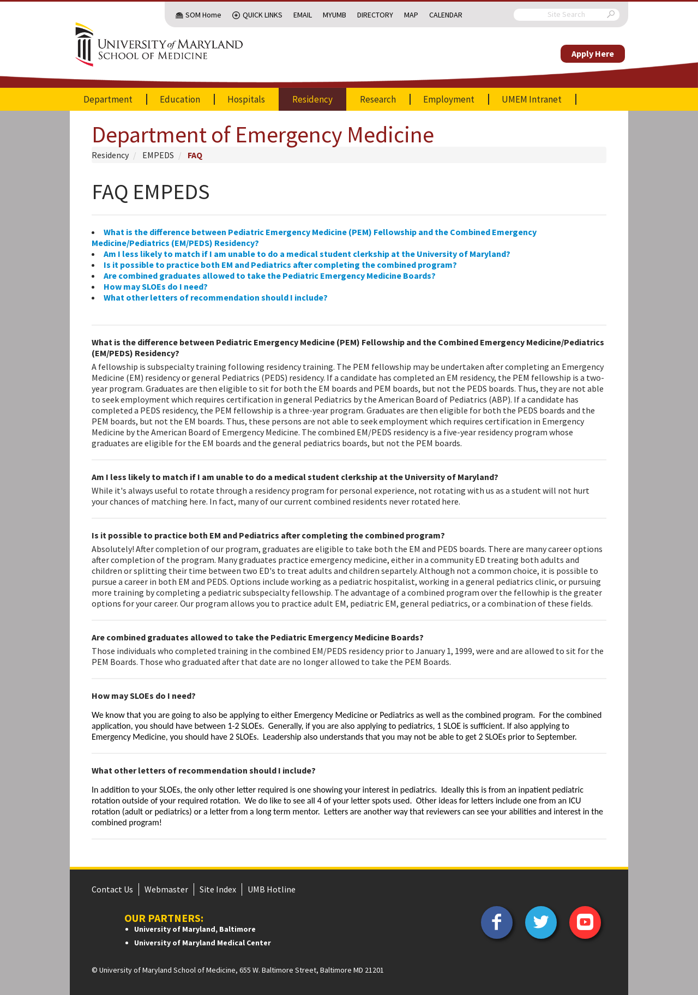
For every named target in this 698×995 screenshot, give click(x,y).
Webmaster (166, 889)
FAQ (195, 154)
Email (302, 15)
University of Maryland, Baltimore (195, 929)
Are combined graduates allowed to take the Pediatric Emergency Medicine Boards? (270, 275)
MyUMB (334, 15)
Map (411, 15)
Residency (312, 99)
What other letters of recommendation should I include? (216, 297)
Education (180, 99)
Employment (448, 99)
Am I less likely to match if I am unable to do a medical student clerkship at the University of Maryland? (307, 253)
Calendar (445, 15)
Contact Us (112, 889)
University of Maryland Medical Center (202, 943)
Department (108, 99)
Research (378, 99)
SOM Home (203, 15)
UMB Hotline (272, 889)
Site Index (218, 889)
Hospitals (246, 99)
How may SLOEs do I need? (156, 286)
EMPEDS (158, 154)
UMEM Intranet (532, 99)
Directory (375, 15)
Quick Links (262, 15)
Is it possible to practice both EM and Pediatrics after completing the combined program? (280, 264)
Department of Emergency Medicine (263, 134)
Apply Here (592, 53)
